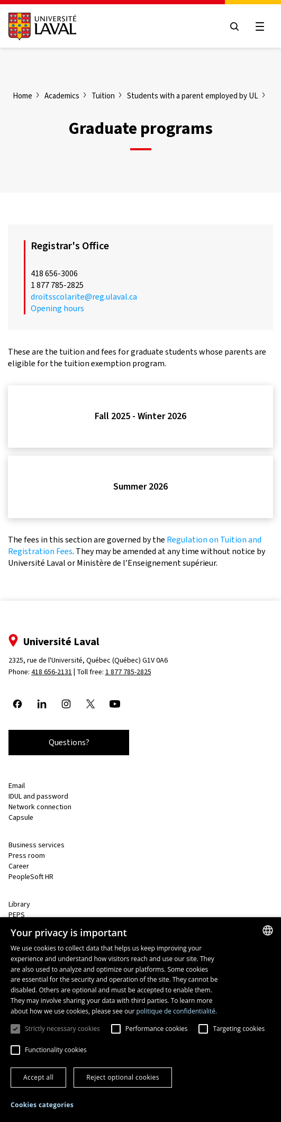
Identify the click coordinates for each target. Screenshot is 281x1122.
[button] (42, 1105)
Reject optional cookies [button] (122, 1077)
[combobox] (267, 930)
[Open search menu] (234, 26)
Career (18, 866)
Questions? (69, 742)
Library (19, 904)
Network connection (39, 807)
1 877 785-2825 (128, 672)
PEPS (16, 915)
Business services (36, 845)
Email (16, 786)
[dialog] (140, 1019)
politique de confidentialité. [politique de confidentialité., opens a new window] (177, 1011)
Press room (26, 855)
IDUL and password (38, 796)
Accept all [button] (38, 1077)
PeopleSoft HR (30, 877)
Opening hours (57, 308)
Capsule (20, 817)
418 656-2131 (51, 672)
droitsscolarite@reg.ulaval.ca (84, 296)
